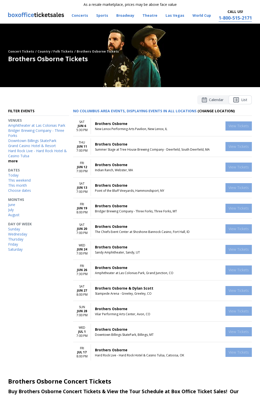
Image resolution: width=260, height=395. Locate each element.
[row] (162, 126)
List (240, 100)
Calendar (212, 99)
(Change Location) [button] (216, 110)
